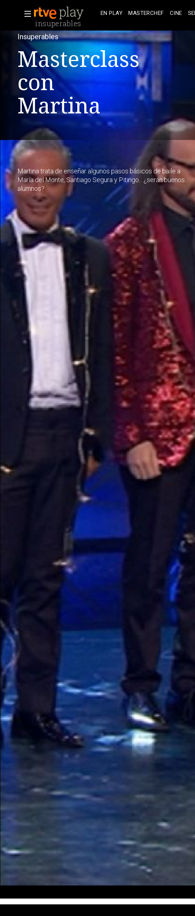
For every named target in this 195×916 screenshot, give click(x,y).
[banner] (66, 13)
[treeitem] (111, 13)
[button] (25, 14)
